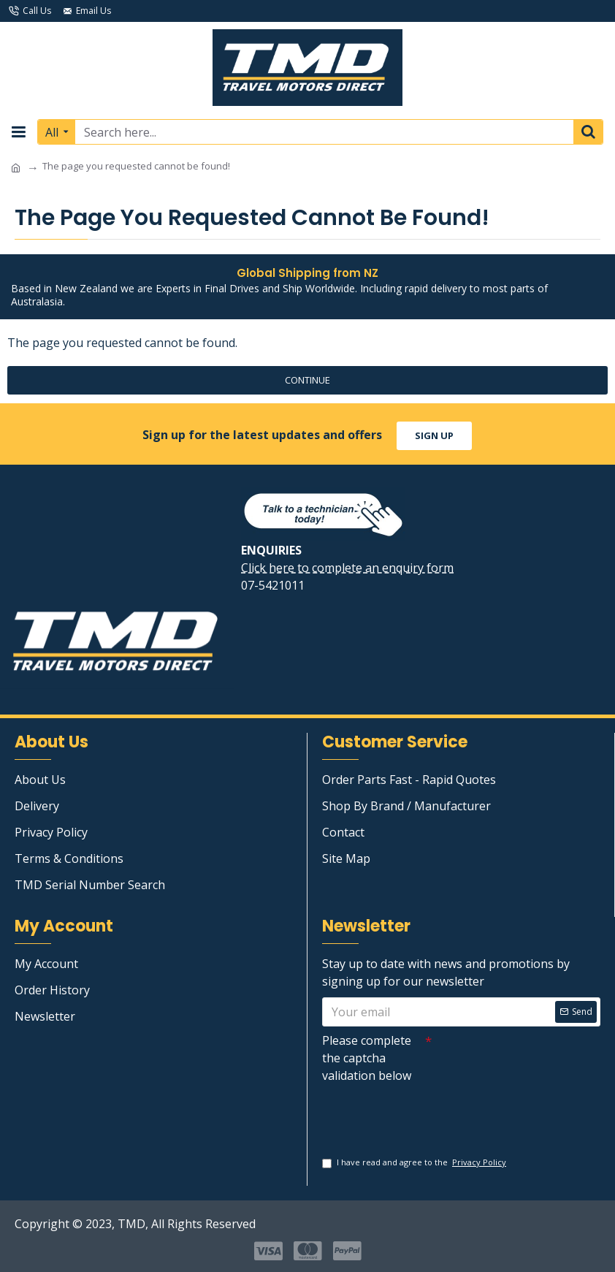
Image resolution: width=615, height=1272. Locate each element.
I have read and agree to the (415, 1163)
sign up (434, 434)
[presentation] (424, 1112)
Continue (307, 379)
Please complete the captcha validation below (366, 1056)
